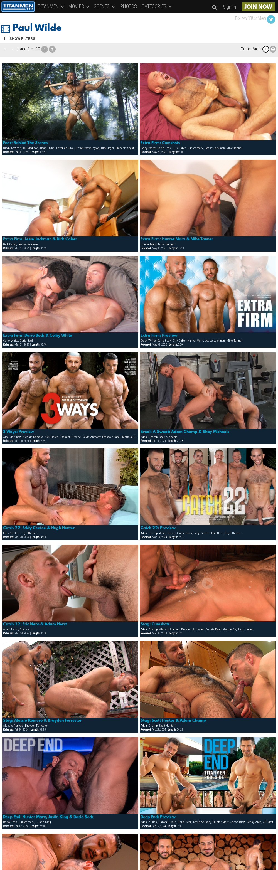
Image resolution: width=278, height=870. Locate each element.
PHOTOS (128, 6)
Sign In (229, 7)
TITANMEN (51, 6)
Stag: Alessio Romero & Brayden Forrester (42, 720)
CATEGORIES (157, 6)
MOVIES (79, 6)
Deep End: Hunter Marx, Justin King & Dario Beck (48, 817)
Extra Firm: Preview (159, 335)
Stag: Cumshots (155, 624)
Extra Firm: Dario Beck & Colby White (37, 335)
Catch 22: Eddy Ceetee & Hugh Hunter (39, 528)
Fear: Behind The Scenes (25, 143)
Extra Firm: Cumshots (160, 143)
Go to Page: (251, 48)
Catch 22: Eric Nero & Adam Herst (35, 624)
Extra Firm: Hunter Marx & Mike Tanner (177, 239)
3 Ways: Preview (18, 432)
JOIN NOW (258, 7)
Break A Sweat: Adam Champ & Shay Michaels (185, 432)
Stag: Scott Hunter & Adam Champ (173, 720)
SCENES (105, 6)
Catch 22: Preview (158, 528)
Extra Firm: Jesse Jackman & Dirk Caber (40, 239)
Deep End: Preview (158, 817)
